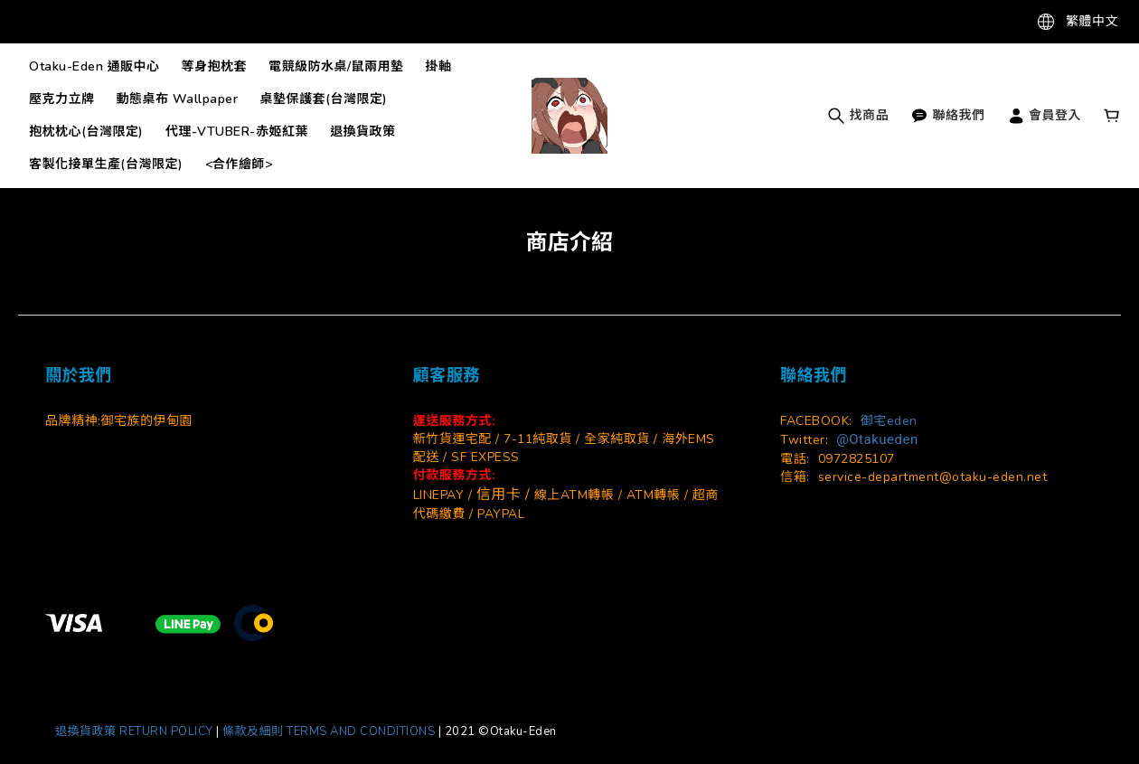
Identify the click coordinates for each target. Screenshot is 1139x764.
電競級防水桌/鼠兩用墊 (336, 66)
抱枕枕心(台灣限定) (86, 131)
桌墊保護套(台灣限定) (324, 99)
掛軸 (439, 66)
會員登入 (1044, 115)
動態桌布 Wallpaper (178, 99)
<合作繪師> (239, 164)
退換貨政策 (363, 131)
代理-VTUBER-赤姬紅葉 (236, 131)
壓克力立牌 (62, 99)
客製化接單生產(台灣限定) (106, 164)
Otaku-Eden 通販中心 (94, 66)
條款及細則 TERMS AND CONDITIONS (330, 731)
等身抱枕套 (215, 66)
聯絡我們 (947, 115)
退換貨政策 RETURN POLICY (134, 731)
